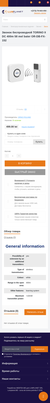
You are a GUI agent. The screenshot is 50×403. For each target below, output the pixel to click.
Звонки (38, 26)
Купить (39, 142)
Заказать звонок (40, 13)
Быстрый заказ (25, 172)
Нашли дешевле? (28, 127)
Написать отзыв (35, 312)
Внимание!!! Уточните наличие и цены (25, 181)
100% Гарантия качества (26, 214)
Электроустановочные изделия (22, 26)
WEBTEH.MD (21, 388)
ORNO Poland (24, 117)
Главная (5, 26)
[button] (21, 3)
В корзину (25, 163)
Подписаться (39, 349)
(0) (25, 109)
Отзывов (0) (10, 237)
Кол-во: (8, 151)
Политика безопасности (22, 354)
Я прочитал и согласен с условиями (22, 355)
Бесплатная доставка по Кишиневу (26, 198)
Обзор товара (12, 231)
